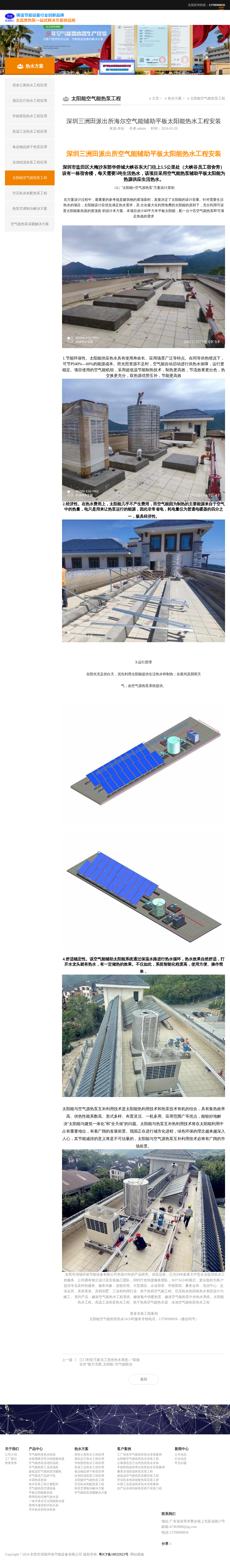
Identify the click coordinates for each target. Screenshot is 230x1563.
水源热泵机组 (38, 1480)
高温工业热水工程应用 (89, 1467)
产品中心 (36, 1449)
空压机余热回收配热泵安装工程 (138, 1480)
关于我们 (12, 1449)
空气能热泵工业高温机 (44, 1467)
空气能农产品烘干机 (42, 1475)
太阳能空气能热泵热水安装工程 (138, 1458)
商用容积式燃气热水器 (44, 1497)
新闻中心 (182, 1449)
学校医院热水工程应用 (89, 1463)
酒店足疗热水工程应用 (89, 1458)
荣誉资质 (11, 1463)
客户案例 (124, 1449)
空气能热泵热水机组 (42, 1454)
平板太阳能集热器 (41, 1492)
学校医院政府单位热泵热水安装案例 (141, 1467)
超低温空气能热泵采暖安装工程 (138, 1475)
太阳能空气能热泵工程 (207, 98)
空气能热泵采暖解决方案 (90, 1492)
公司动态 (181, 1454)
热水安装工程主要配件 (44, 1484)
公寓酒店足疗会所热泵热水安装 (138, 1463)
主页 (155, 98)
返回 (143, 1379)
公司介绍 (11, 1454)
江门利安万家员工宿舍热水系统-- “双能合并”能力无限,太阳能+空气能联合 (101, 1362)
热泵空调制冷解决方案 (89, 1488)
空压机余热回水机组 (42, 1509)
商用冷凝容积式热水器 (44, 1505)
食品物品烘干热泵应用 (89, 1471)
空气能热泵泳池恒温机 (44, 1463)
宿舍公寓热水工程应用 (89, 1454)
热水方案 (175, 98)
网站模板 (137, 1554)
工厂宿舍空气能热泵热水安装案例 (139, 1454)
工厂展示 (11, 1458)
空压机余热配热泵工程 (89, 1484)
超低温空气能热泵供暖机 (45, 1471)
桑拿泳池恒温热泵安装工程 (135, 1471)
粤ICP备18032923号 (114, 1554)
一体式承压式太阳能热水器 (47, 1501)
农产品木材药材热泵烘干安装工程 (139, 1488)
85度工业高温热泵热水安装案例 (138, 1484)
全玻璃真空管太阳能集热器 (47, 1458)
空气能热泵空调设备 (42, 1488)
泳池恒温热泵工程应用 (89, 1475)
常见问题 (181, 1463)
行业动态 (181, 1458)
